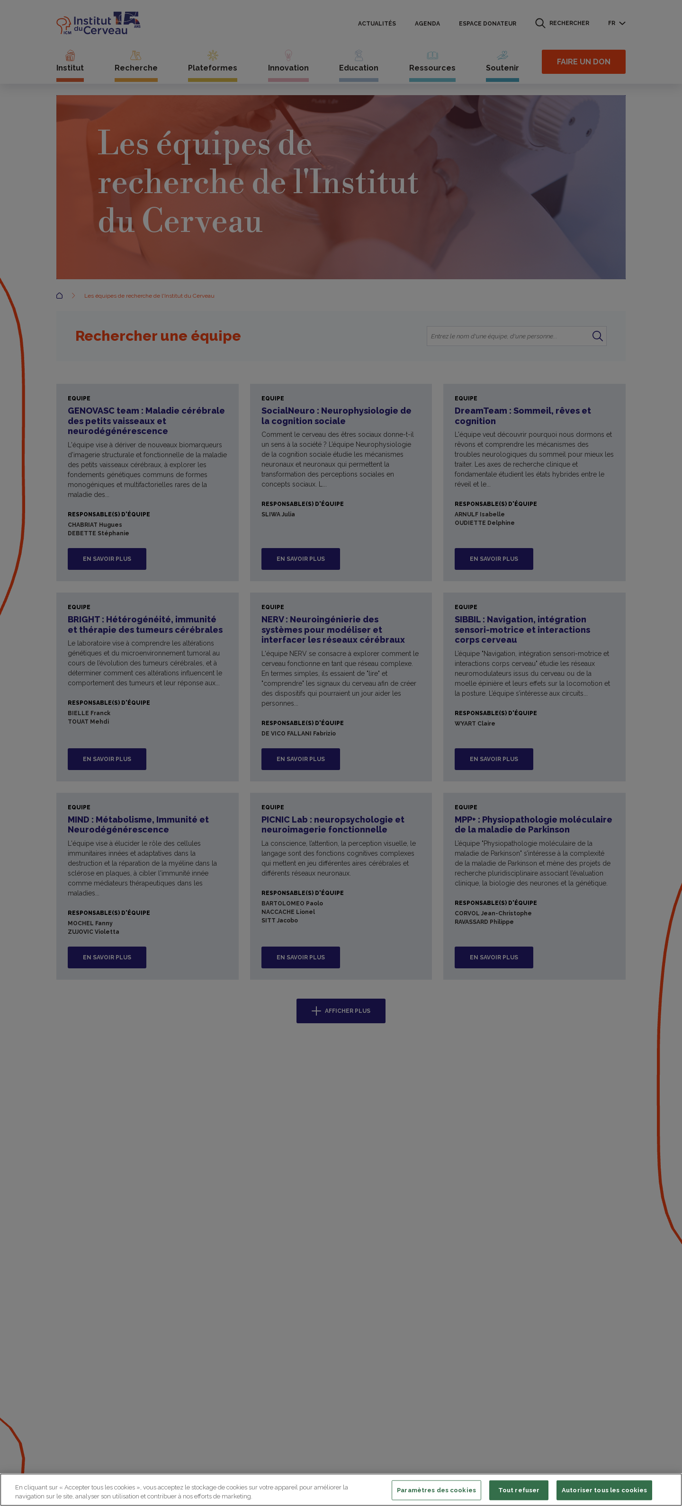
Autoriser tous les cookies (604, 1490)
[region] (341, 1489)
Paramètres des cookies (436, 1490)
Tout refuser (519, 1490)
